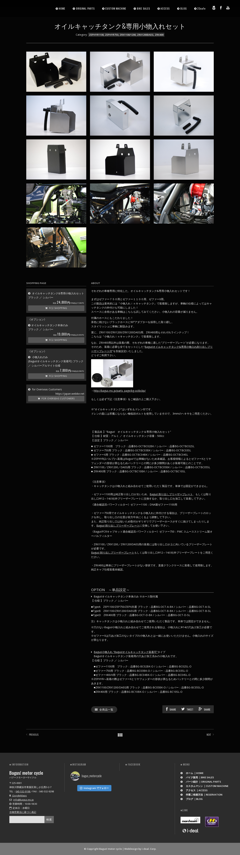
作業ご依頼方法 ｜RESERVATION (202, 794)
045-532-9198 (23, 791)
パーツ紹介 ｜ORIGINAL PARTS (201, 781)
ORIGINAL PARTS (85, 8)
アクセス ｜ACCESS (194, 790)
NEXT (209, 734)
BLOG (183, 8)
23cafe (201, 8)
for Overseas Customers (56, 398)
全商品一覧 (104, 709)
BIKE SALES (143, 8)
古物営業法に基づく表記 (22, 812)
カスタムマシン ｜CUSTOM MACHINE (205, 786)
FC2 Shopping (56, 308)
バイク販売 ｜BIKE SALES (197, 777)
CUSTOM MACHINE (115, 8)
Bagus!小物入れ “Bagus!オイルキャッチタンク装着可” (126, 652)
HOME (62, 8)
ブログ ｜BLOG (192, 799)
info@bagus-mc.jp (23, 799)
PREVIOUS (33, 734)
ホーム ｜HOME (192, 773)
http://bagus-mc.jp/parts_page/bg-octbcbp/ (120, 390)
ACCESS (165, 8)
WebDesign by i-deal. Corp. (140, 848)
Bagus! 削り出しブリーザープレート (171, 494)
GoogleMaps (18, 795)
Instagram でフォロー (94, 788)
